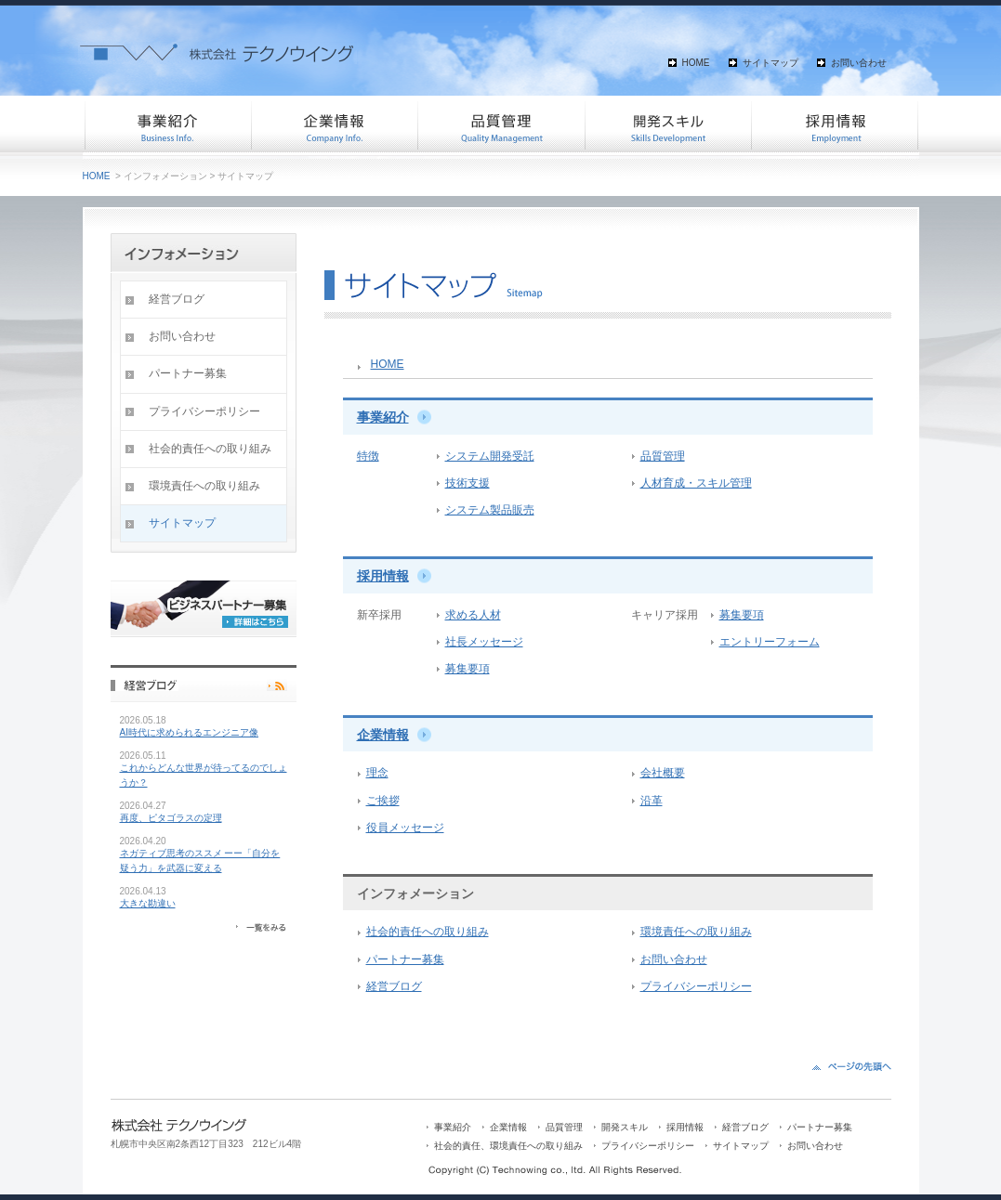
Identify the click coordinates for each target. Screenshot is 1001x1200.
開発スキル (668, 125)
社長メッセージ (484, 641)
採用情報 (835, 125)
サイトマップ (770, 63)
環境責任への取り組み (696, 931)
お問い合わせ (859, 63)
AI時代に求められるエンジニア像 (189, 732)
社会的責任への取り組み (427, 931)
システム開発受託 (489, 456)
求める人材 (473, 614)
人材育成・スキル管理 (696, 482)
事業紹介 (166, 125)
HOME (696, 63)
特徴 (368, 456)
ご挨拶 (383, 800)
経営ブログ (394, 986)
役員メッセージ (405, 827)
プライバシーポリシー (696, 986)
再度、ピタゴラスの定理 (171, 818)
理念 (377, 772)
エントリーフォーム (769, 641)
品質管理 (501, 125)
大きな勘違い (148, 903)
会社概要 (662, 772)
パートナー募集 (405, 959)
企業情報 (333, 125)
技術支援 (467, 482)
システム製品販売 (489, 509)
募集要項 (467, 668)
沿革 (651, 800)
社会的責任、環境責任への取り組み (508, 1146)
